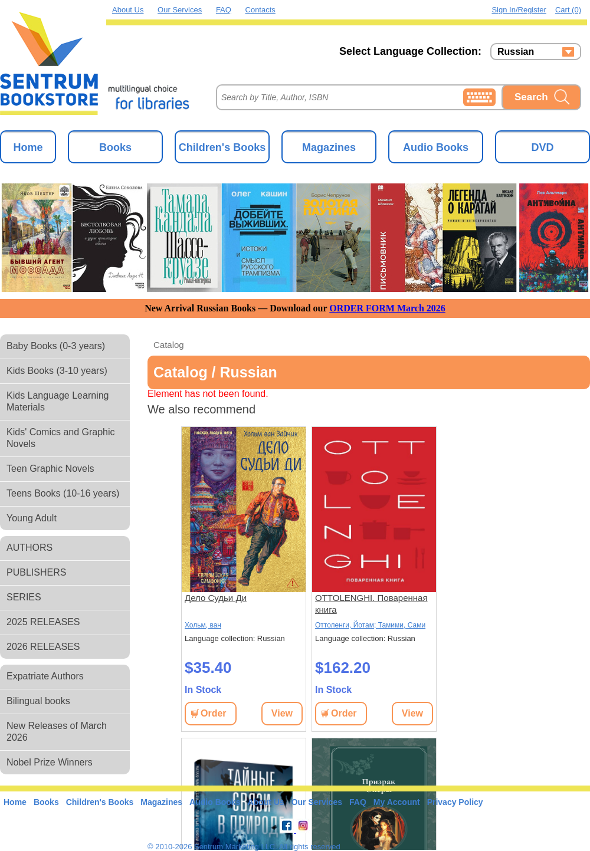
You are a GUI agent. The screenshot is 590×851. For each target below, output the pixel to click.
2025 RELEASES (43, 622)
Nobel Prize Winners (49, 762)
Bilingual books (38, 701)
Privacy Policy (455, 802)
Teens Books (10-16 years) (62, 493)
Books (115, 147)
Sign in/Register (518, 9)
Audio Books (435, 147)
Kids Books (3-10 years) (56, 371)
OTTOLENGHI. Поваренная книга (371, 604)
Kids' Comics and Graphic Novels (60, 438)
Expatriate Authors (45, 676)
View (282, 713)
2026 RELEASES (43, 647)
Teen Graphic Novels (50, 469)
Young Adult (31, 518)
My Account (396, 802)
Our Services (180, 9)
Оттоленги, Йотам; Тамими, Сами (370, 625)
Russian (515, 52)
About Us (127, 9)
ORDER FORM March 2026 (387, 308)
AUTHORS (29, 548)
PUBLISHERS (36, 572)
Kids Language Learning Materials (57, 401)
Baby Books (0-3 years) (55, 346)
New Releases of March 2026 (56, 731)
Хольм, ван (203, 625)
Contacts (260, 9)
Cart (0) (568, 9)
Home (27, 147)
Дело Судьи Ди (216, 598)
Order (214, 713)
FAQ (223, 9)
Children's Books (222, 147)
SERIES (23, 597)
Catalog (168, 345)
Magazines (329, 147)
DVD (542, 147)
